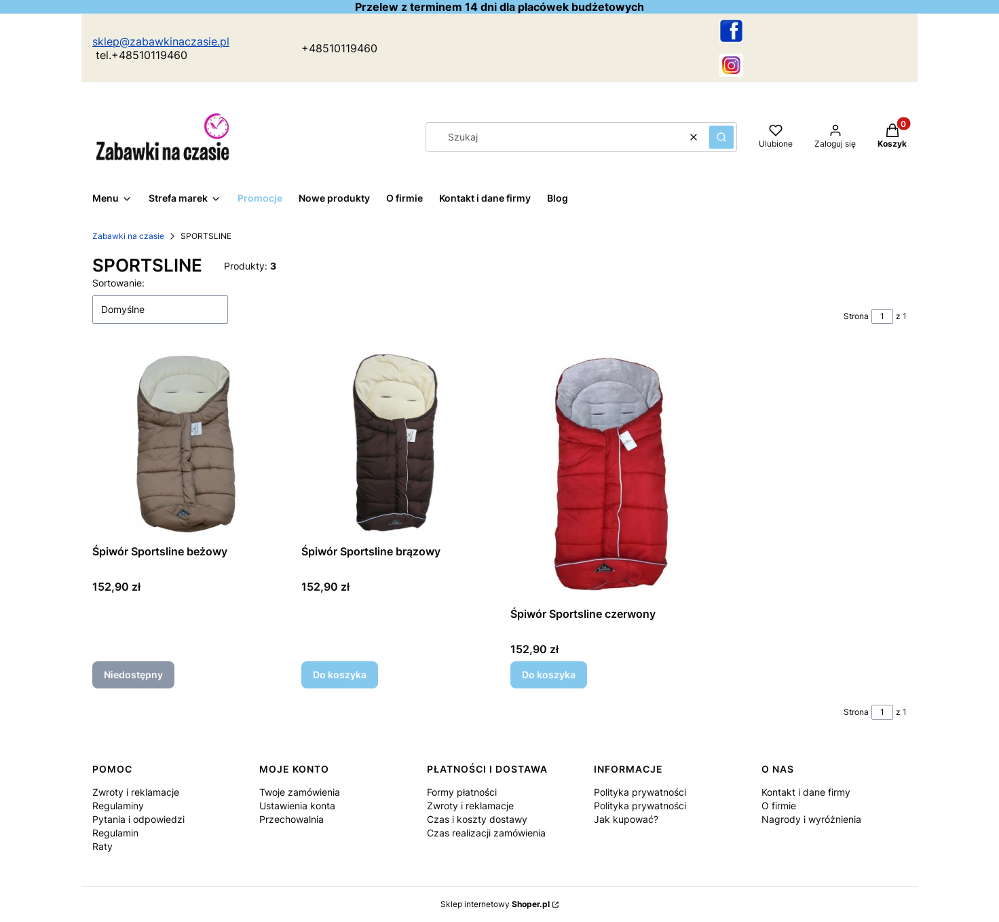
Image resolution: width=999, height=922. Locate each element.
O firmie (778, 805)
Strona (856, 316)
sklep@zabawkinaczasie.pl (160, 41)
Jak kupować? (626, 819)
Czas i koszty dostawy (477, 819)
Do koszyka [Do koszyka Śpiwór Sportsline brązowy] (339, 674)
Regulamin (115, 832)
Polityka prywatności (640, 792)
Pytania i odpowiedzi (138, 819)
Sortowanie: (118, 283)
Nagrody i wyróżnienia (811, 819)
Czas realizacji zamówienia (486, 832)
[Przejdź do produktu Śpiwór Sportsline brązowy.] (395, 444)
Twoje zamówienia (299, 792)
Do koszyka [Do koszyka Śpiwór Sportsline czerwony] (549, 674)
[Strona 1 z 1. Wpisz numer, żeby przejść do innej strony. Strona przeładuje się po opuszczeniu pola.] (882, 316)
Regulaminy (118, 805)
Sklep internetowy (495, 904)
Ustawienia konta (297, 805)
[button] (721, 137)
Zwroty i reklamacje (135, 792)
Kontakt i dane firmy (805, 792)
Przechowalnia (291, 819)
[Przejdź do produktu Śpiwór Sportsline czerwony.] (604, 476)
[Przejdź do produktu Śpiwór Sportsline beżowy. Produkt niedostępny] (186, 444)
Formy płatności (462, 792)
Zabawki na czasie (128, 236)
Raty (102, 846)
